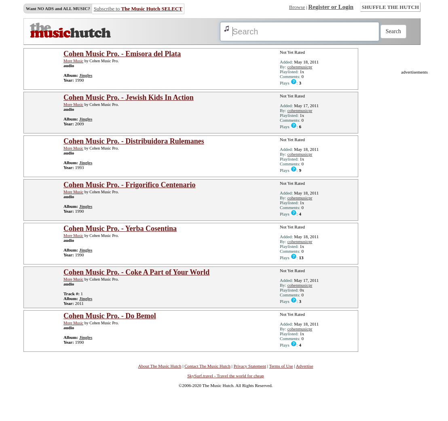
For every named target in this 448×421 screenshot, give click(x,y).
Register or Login (330, 7)
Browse (297, 7)
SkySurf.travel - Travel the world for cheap (225, 375)
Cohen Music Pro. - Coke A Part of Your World (136, 272)
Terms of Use (281, 366)
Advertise (304, 366)
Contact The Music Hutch (207, 366)
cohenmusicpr (300, 66)
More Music (73, 61)
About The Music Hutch (159, 366)
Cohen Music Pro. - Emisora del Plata (122, 54)
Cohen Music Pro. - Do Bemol (109, 316)
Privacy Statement (250, 366)
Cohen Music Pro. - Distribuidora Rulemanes (133, 141)
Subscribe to (138, 9)
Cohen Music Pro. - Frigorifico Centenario (129, 185)
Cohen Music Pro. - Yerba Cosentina (120, 228)
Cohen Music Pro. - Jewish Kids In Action (128, 97)
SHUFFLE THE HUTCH (390, 7)
